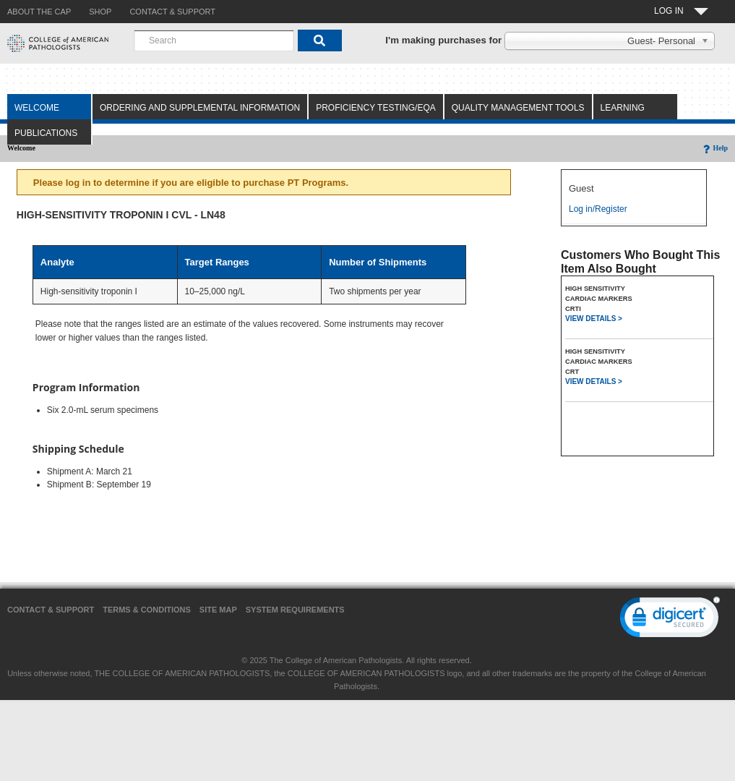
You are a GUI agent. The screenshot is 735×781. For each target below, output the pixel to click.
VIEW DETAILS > (593, 319)
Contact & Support (50, 609)
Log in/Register (598, 209)
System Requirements (295, 609)
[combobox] (214, 40)
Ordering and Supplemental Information (200, 108)
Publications (45, 133)
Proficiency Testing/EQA (376, 108)
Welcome (36, 108)
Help (714, 148)
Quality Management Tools (518, 108)
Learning (623, 108)
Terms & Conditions (147, 609)
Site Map (218, 609)
